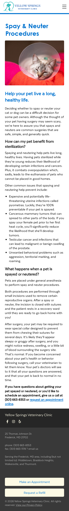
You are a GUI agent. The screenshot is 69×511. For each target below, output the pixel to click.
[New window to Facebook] (7, 422)
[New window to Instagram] (14, 422)
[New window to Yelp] (19, 422)
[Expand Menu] (64, 7)
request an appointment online (34, 401)
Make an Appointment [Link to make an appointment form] (34, 481)
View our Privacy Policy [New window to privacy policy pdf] (29, 505)
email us (33, 449)
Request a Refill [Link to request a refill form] (34, 492)
